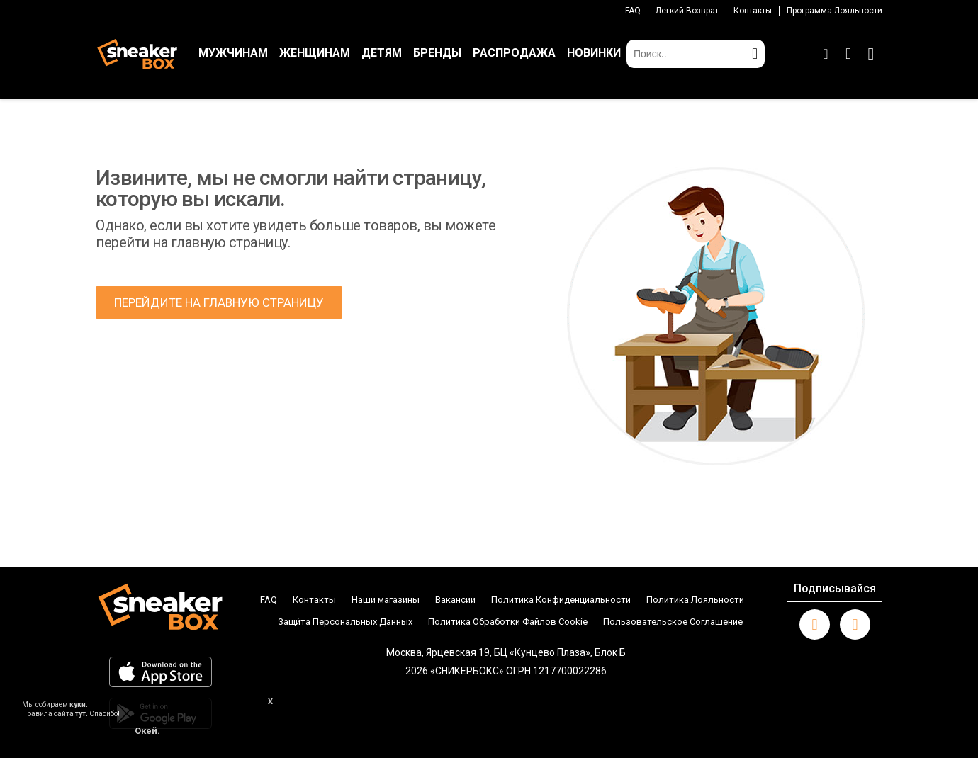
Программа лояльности (834, 11)
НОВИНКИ (594, 53)
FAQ (633, 11)
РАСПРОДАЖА (514, 53)
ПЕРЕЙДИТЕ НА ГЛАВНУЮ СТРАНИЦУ (219, 302)
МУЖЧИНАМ (233, 53)
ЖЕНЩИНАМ (314, 53)
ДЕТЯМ (381, 53)
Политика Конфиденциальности (561, 599)
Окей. (147, 730)
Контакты (753, 11)
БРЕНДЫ (437, 53)
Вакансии (455, 599)
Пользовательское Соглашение (673, 621)
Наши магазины (386, 599)
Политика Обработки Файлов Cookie (508, 621)
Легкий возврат (687, 11)
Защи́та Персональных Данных (345, 621)
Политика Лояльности (695, 599)
